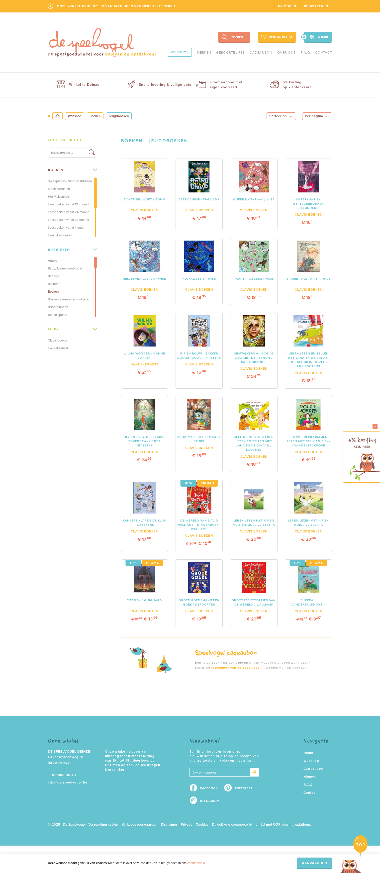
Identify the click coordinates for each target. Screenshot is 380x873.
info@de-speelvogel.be (67, 783)
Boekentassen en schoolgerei (68, 299)
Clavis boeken (58, 341)
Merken (204, 53)
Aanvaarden (314, 863)
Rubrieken (72, 249)
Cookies (202, 824)
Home (308, 753)
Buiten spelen (57, 315)
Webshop (180, 52)
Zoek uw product (67, 140)
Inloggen (287, 6)
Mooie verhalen (59, 189)
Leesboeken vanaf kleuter (66, 228)
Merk (72, 329)
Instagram (209, 800)
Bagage (53, 276)
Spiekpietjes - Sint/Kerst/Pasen (70, 181)
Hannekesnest (58, 348)
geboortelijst (230, 53)
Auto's (52, 261)
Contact (323, 53)
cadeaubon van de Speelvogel (235, 667)
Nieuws (309, 777)
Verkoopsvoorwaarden (139, 824)
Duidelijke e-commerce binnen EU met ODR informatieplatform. (261, 824)
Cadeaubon (261, 53)
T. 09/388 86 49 (62, 775)
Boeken (95, 116)
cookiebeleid (196, 863)
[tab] (72, 140)
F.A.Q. (308, 785)
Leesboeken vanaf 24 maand (69, 212)
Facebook (209, 788)
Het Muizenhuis (59, 197)
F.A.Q (305, 53)
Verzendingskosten (103, 824)
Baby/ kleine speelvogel (65, 268)
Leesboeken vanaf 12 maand (68, 204)
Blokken (53, 284)
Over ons (286, 53)
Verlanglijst (276, 37)
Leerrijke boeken (60, 235)
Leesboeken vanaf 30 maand (68, 220)
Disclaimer (169, 824)
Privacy (186, 824)
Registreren (316, 6)
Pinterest (244, 788)
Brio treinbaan (58, 307)
